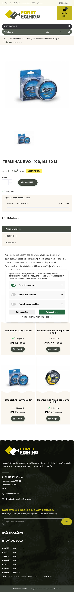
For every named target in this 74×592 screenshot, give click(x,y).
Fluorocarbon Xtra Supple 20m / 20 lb (53, 401)
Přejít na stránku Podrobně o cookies (37, 317)
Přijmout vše (52, 312)
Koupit (29, 182)
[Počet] (5, 182)
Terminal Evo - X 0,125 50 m (17, 400)
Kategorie (10, 26)
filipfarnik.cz (57, 589)
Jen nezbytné (22, 312)
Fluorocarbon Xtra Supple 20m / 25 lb (53, 331)
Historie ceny (13, 218)
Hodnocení (10, 242)
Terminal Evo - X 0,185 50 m (17, 330)
